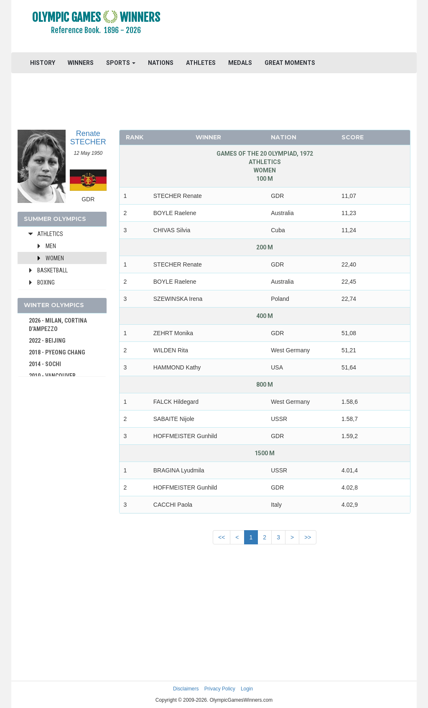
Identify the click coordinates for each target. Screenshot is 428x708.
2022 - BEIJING (47, 340)
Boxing (46, 282)
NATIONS (160, 62)
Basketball (52, 270)
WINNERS (81, 62)
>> (307, 537)
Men (51, 246)
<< (221, 537)
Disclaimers (186, 689)
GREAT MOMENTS (290, 62)
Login (247, 689)
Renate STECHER (88, 137)
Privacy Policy (219, 689)
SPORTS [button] (120, 62)
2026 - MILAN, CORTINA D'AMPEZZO (58, 324)
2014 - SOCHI (45, 364)
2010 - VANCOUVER (52, 375)
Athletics (50, 234)
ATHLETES (201, 62)
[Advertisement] (298, 27)
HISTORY (42, 62)
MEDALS (240, 62)
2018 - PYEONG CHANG (57, 352)
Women (55, 258)
